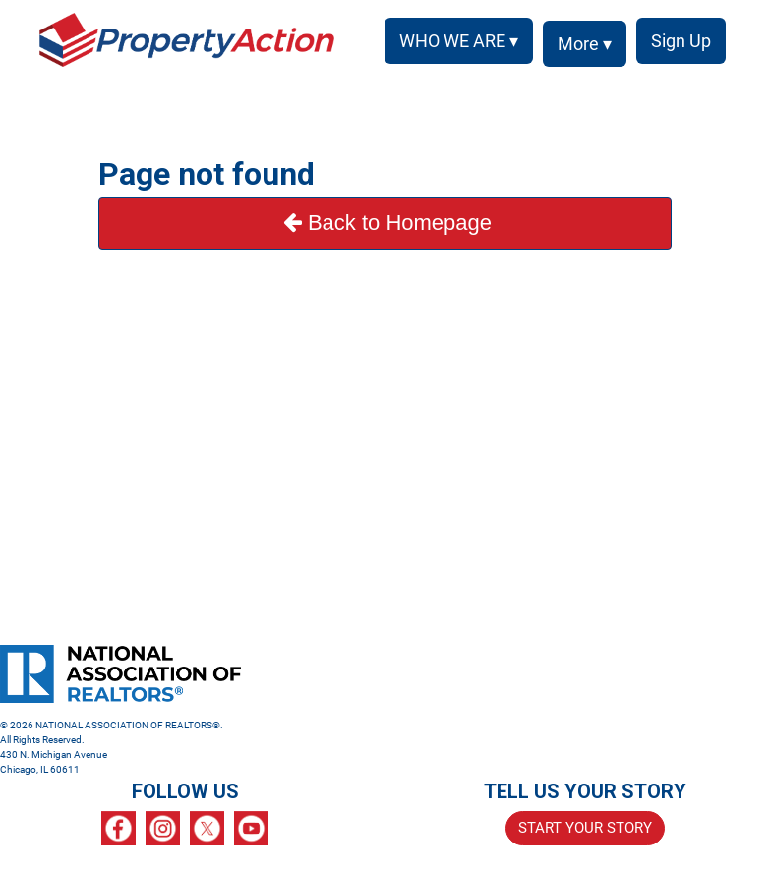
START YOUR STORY (585, 828)
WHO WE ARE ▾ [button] (458, 40)
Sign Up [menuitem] (681, 40)
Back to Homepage (385, 222)
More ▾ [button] (585, 43)
